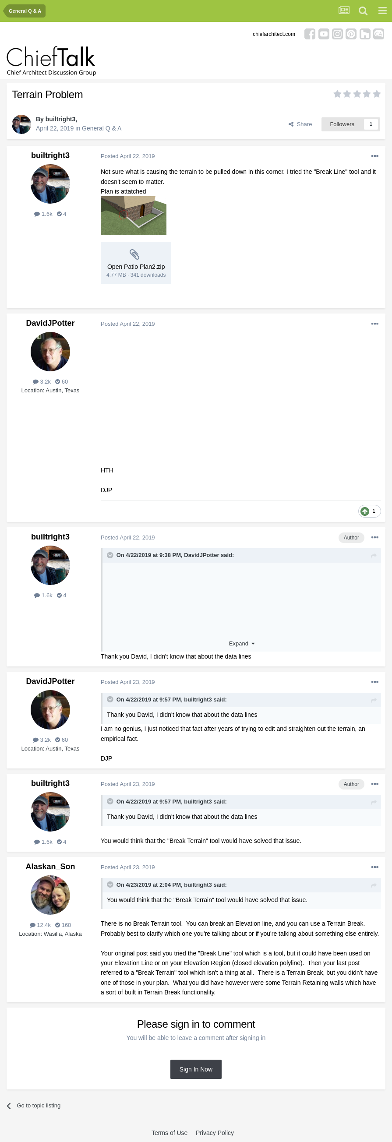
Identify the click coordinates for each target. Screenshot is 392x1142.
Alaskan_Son (50, 866)
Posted (128, 156)
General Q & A (101, 128)
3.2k (42, 381)
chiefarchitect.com (274, 34)
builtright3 (60, 119)
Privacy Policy (215, 1132)
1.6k (43, 214)
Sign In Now (196, 1069)
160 (63, 925)
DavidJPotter (50, 323)
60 (61, 381)
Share (300, 124)
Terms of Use (169, 1132)
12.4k (40, 925)
